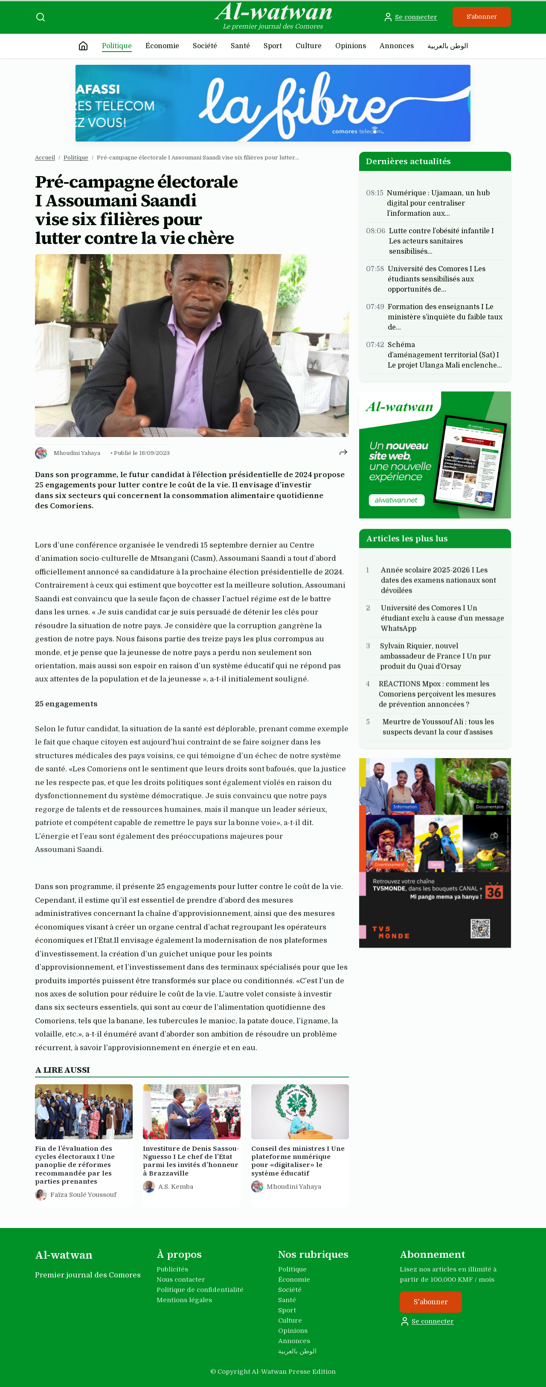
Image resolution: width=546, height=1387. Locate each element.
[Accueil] (83, 46)
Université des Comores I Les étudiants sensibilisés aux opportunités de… (436, 279)
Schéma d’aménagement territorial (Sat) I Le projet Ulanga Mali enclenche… (445, 355)
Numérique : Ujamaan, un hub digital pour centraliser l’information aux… (438, 203)
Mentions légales (184, 1300)
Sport (273, 46)
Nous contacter (181, 1279)
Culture (309, 46)
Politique (117, 46)
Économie (162, 46)
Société (205, 46)
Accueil (45, 157)
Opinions (350, 46)
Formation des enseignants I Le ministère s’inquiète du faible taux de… (445, 317)
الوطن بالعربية (447, 46)
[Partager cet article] (343, 452)
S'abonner (482, 16)
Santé (240, 46)
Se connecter (410, 17)
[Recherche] (40, 17)
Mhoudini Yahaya (77, 453)
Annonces (397, 46)
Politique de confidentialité (200, 1290)
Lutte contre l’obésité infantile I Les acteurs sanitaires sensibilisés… (441, 241)
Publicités (172, 1269)
